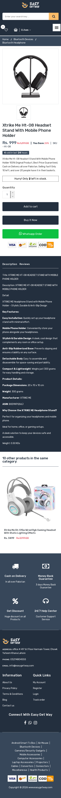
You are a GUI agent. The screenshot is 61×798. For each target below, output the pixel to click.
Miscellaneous (20, 770)
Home (5, 39)
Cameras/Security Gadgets (30, 750)
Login (36, 694)
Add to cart (31, 206)
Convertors (27, 766)
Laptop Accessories (23, 762)
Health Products (39, 770)
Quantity (8, 187)
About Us (7, 682)
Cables (15, 766)
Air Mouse (44, 743)
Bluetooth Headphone (14, 42)
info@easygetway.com (21, 665)
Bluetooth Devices (23, 39)
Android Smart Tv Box (24, 743)
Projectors (42, 762)
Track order (39, 699)
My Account (39, 682)
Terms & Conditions (12, 694)
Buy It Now (30, 220)
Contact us (8, 705)
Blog (4, 699)
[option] (30, 76)
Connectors (42, 766)
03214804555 (18, 659)
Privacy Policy (9, 688)
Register (37, 688)
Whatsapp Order (30, 233)
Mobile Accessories (30, 754)
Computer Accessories (30, 758)
